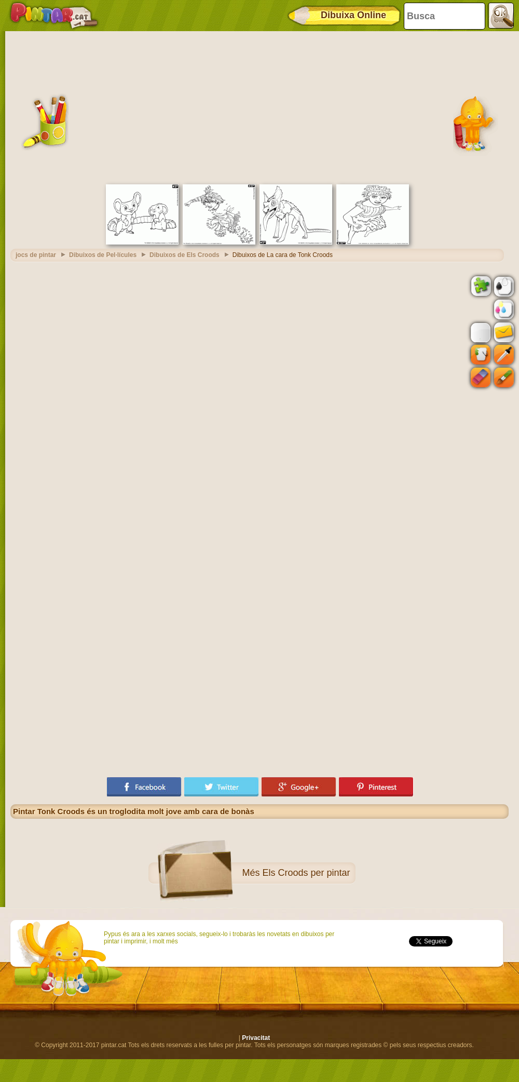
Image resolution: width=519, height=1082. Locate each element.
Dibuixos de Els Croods (184, 255)
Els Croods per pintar (306, 873)
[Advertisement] (259, 106)
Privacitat (256, 1038)
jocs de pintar (36, 255)
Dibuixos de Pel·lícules (102, 255)
